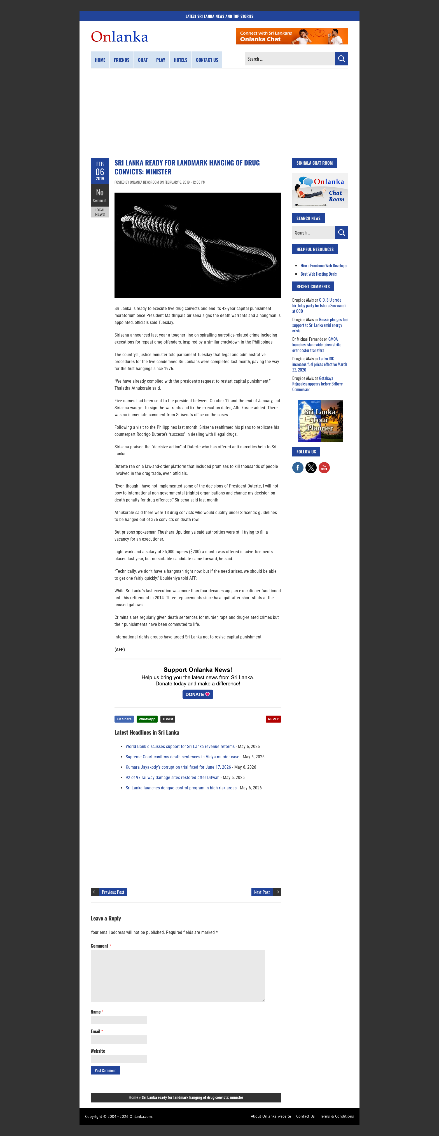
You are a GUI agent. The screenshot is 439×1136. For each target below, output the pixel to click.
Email (97, 1031)
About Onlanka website (271, 1116)
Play (160, 59)
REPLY (273, 719)
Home (100, 59)
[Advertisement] (219, 113)
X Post (168, 719)
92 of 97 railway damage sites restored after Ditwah (173, 777)
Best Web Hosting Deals (319, 274)
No (100, 192)
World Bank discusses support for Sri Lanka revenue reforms (180, 746)
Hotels (180, 59)
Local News (100, 211)
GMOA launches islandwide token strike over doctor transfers (316, 344)
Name (97, 1011)
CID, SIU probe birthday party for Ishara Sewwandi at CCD (318, 305)
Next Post (262, 892)
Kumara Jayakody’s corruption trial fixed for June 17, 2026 (178, 767)
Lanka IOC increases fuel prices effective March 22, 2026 (319, 364)
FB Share (124, 719)
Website (98, 1050)
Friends (121, 59)
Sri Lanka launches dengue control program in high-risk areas (181, 788)
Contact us (207, 59)
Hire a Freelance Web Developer (324, 265)
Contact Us (305, 1116)
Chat (143, 59)
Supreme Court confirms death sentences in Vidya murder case (182, 756)
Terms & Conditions (337, 1116)
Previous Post (113, 892)
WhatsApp (147, 719)
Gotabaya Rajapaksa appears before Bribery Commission (317, 383)
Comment (100, 200)
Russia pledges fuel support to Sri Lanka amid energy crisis (320, 324)
